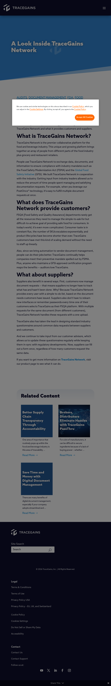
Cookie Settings (36, 109)
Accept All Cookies (84, 117)
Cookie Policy (78, 107)
